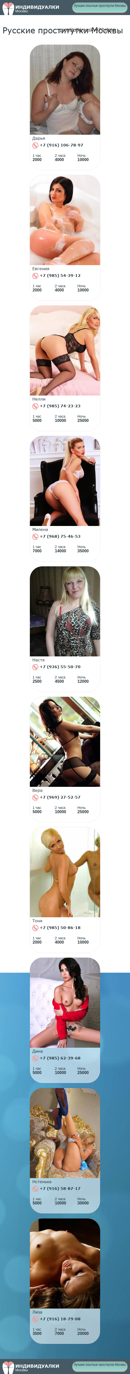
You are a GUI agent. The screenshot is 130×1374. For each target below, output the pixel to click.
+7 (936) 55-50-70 (56, 667)
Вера (37, 790)
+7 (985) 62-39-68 (56, 1058)
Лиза (37, 1312)
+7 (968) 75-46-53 (56, 537)
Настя (38, 660)
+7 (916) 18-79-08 (56, 1319)
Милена (40, 529)
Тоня (37, 921)
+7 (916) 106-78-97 (57, 145)
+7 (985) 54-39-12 (56, 276)
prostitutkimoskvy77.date (87, 30)
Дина (37, 1051)
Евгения (40, 269)
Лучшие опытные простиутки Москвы (100, 6)
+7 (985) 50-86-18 (56, 928)
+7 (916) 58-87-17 (56, 1189)
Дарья (38, 138)
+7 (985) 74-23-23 (56, 406)
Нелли (38, 399)
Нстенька (42, 1182)
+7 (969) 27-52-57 (56, 798)
